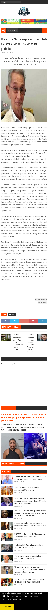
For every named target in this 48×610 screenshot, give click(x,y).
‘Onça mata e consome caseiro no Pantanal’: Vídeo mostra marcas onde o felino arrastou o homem (29, 569)
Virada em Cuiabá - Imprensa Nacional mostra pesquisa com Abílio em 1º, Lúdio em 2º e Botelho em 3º (30, 500)
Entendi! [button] (7, 607)
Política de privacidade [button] (12, 599)
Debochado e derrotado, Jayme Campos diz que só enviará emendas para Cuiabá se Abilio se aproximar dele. (30, 513)
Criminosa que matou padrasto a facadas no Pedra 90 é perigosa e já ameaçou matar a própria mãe (23, 417)
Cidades (12, 314)
